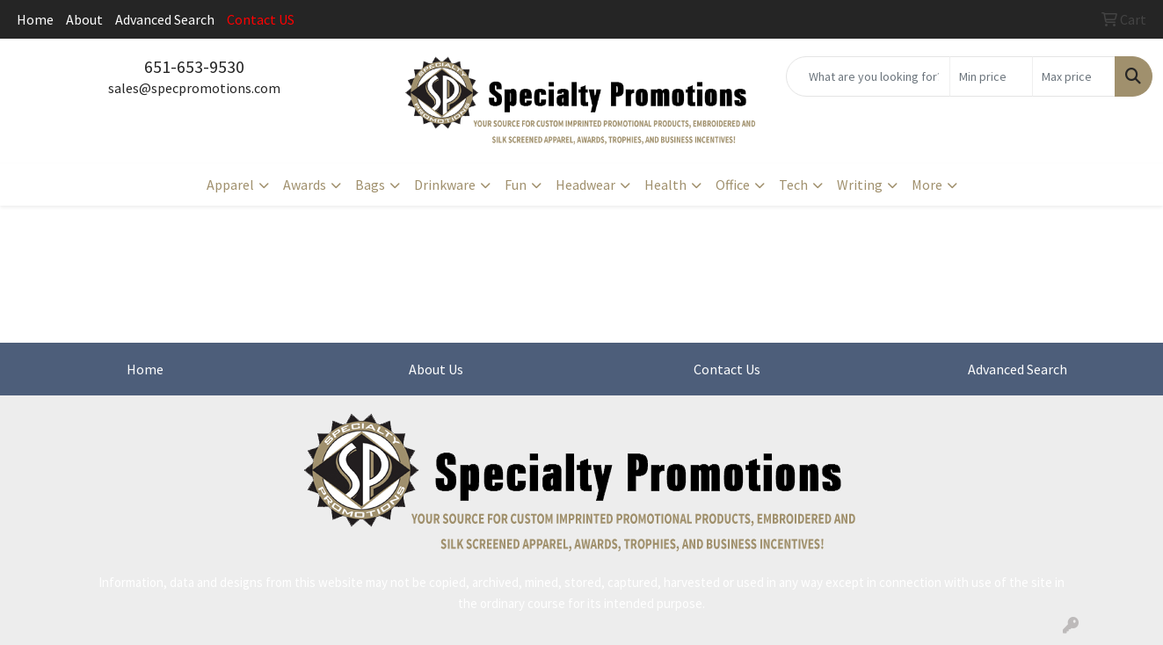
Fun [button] (516, 184)
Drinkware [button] (445, 184)
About (84, 19)
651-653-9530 (194, 66)
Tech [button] (793, 184)
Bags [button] (370, 184)
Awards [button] (304, 184)
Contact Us (727, 369)
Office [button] (733, 184)
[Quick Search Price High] (1074, 76)
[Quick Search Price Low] (991, 76)
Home (35, 19)
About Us (436, 369)
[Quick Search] (868, 76)
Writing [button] (860, 184)
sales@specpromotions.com (194, 88)
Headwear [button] (585, 184)
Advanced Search (164, 19)
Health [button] (665, 184)
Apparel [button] (230, 184)
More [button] (927, 184)
